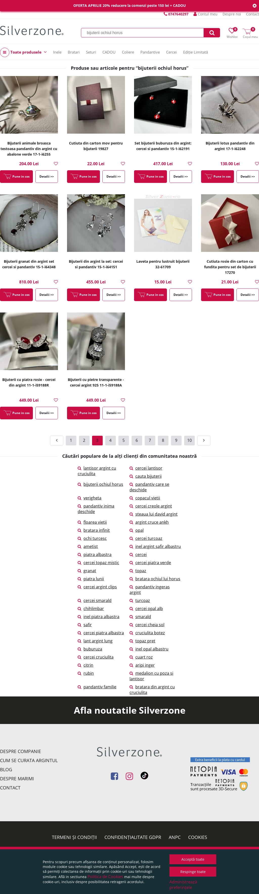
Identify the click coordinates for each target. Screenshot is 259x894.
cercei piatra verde (150, 562)
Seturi (91, 52)
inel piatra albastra (98, 616)
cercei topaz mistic (98, 562)
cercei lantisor (146, 468)
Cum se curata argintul (29, 760)
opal (137, 530)
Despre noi (232, 14)
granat (87, 570)
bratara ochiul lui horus (155, 579)
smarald (140, 616)
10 (189, 440)
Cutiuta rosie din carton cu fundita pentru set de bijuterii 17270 (230, 267)
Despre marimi (17, 779)
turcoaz (140, 600)
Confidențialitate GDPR (132, 837)
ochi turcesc (92, 538)
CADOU (109, 52)
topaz (138, 570)
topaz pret (142, 641)
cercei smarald (95, 600)
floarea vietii (92, 522)
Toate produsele (23, 52)
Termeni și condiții (74, 837)
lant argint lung (95, 641)
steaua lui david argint (154, 514)
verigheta (89, 498)
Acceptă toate (192, 859)
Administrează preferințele (183, 884)
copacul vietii (145, 498)
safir (85, 624)
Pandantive (150, 52)
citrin (85, 665)
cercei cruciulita (96, 657)
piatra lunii (91, 579)
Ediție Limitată (195, 52)
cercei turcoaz (146, 538)
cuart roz (141, 657)
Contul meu (205, 14)
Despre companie (20, 751)
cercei (138, 554)
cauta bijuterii (146, 476)
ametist (88, 546)
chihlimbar (91, 608)
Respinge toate (193, 871)
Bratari (74, 52)
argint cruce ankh (149, 522)
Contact (252, 14)
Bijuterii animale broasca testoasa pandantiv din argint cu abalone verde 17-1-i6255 (29, 149)
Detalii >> (46, 176)
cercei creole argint (151, 506)
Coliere (128, 52)
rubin (86, 673)
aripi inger (142, 665)
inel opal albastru (149, 649)
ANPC (175, 837)
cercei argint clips (97, 587)
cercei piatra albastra (101, 633)
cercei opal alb (146, 608)
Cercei (171, 52)
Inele (57, 52)
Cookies (197, 837)
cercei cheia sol (147, 624)
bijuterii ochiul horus (100, 484)
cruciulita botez (147, 633)
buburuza (90, 649)
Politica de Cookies (105, 876)
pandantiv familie (97, 687)
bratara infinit (94, 530)
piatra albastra (95, 554)
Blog (6, 769)
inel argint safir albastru (155, 546)
